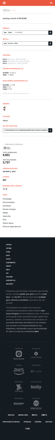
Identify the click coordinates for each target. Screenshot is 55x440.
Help (8, 270)
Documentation (9, 202)
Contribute (10, 262)
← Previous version (13, 144)
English (11, 415)
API (7, 273)
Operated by (19, 349)
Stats (8, 259)
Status (8, 245)
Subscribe (7, 216)
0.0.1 (5, 63)
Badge (5, 213)
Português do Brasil (11, 422)
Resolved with (36, 365)
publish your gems (27, 294)
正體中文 (44, 415)
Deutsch (48, 422)
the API (17, 297)
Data (8, 255)
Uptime (8, 248)
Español (38, 422)
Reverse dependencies (12, 226)
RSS (4, 220)
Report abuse (8, 223)
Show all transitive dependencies (16, 93)
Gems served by (36, 382)
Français (27, 422)
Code (8, 252)
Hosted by (20, 365)
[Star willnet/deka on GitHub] (7, 148)
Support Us (10, 280)
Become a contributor (19, 300)
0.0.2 (5, 61)
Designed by (36, 348)
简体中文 (34, 415)
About (8, 266)
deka (6, 10)
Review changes (9, 209)
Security (9, 284)
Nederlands (23, 415)
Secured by (37, 398)
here (37, 331)
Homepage (7, 199)
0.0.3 (5, 59)
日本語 (27, 428)
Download (7, 206)
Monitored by (19, 382)
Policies (9, 277)
